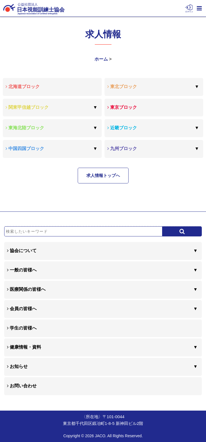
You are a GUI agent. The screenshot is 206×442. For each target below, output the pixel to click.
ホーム (101, 59)
